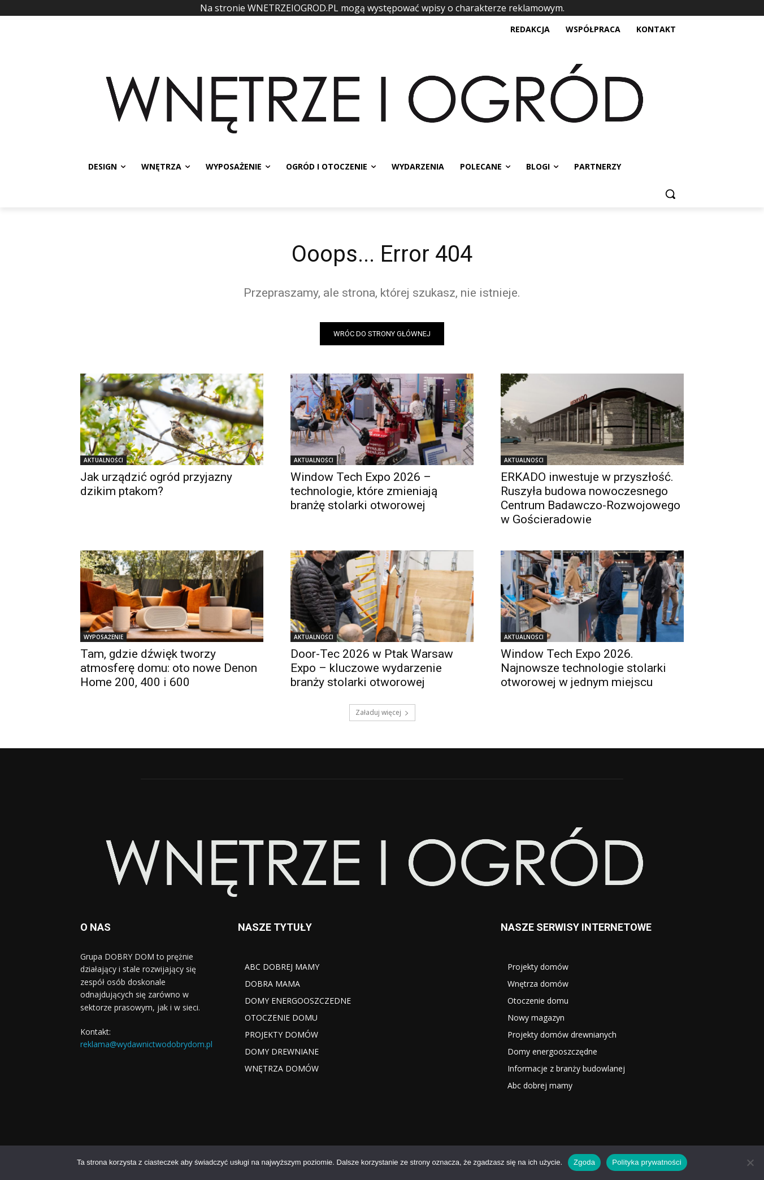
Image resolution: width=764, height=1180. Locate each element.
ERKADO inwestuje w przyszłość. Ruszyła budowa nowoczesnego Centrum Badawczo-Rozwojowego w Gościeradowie (590, 498)
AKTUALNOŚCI (103, 460)
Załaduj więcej (382, 712)
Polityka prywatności (646, 1162)
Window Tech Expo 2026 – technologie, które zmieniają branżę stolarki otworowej (363, 491)
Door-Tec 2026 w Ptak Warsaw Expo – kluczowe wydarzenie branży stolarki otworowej (371, 668)
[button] (670, 193)
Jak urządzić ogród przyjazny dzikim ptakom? (156, 484)
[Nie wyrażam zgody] (750, 1162)
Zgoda (584, 1162)
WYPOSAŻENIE (103, 637)
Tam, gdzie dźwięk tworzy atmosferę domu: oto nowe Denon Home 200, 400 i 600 (168, 668)
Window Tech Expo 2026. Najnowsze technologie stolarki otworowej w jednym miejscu (583, 668)
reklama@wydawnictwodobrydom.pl (146, 1044)
